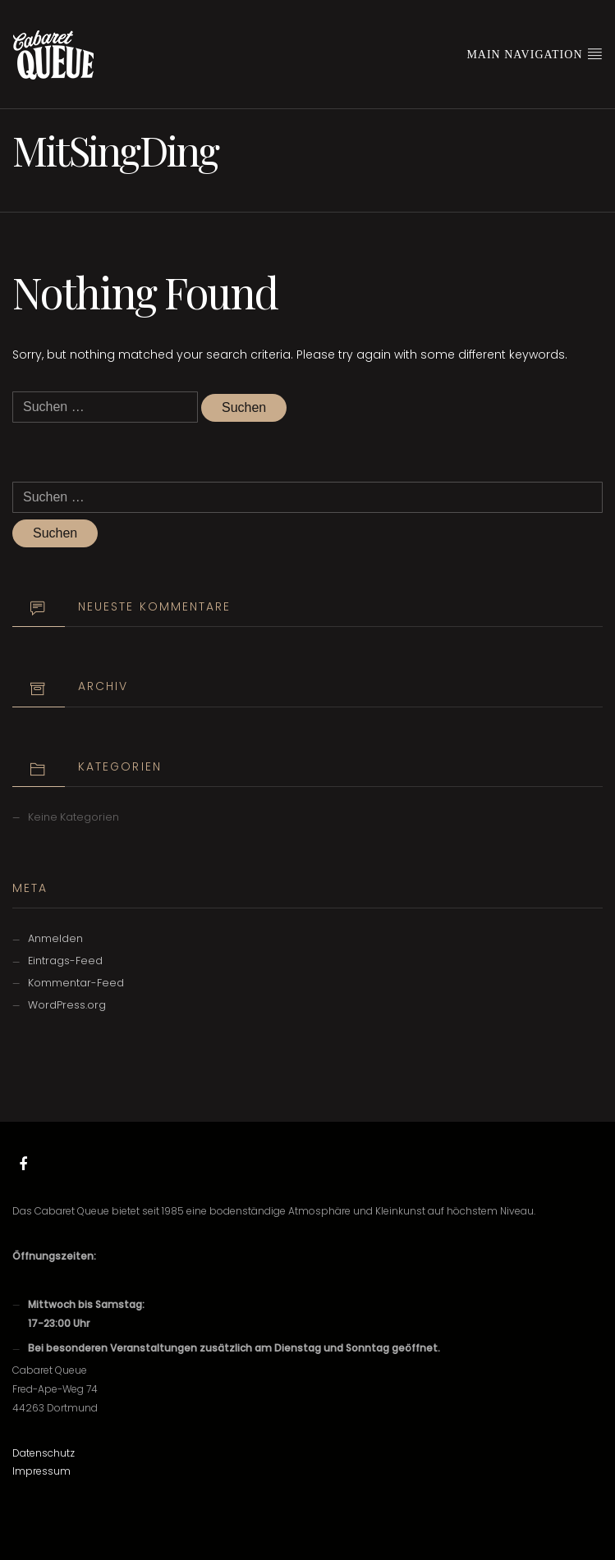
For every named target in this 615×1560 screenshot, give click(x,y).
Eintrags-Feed (65, 961)
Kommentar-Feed (76, 983)
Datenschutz (43, 1453)
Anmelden (55, 938)
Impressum (41, 1471)
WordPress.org (67, 1005)
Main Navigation (534, 53)
